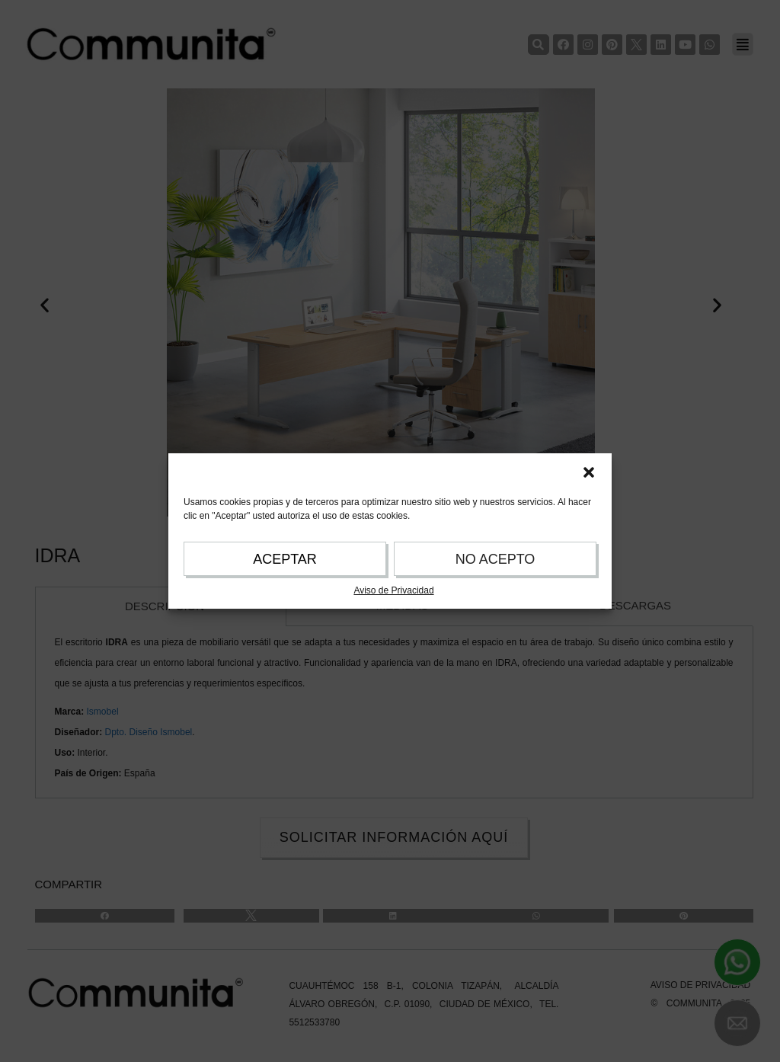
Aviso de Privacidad (393, 590)
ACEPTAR (285, 559)
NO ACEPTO (495, 559)
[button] (588, 472)
